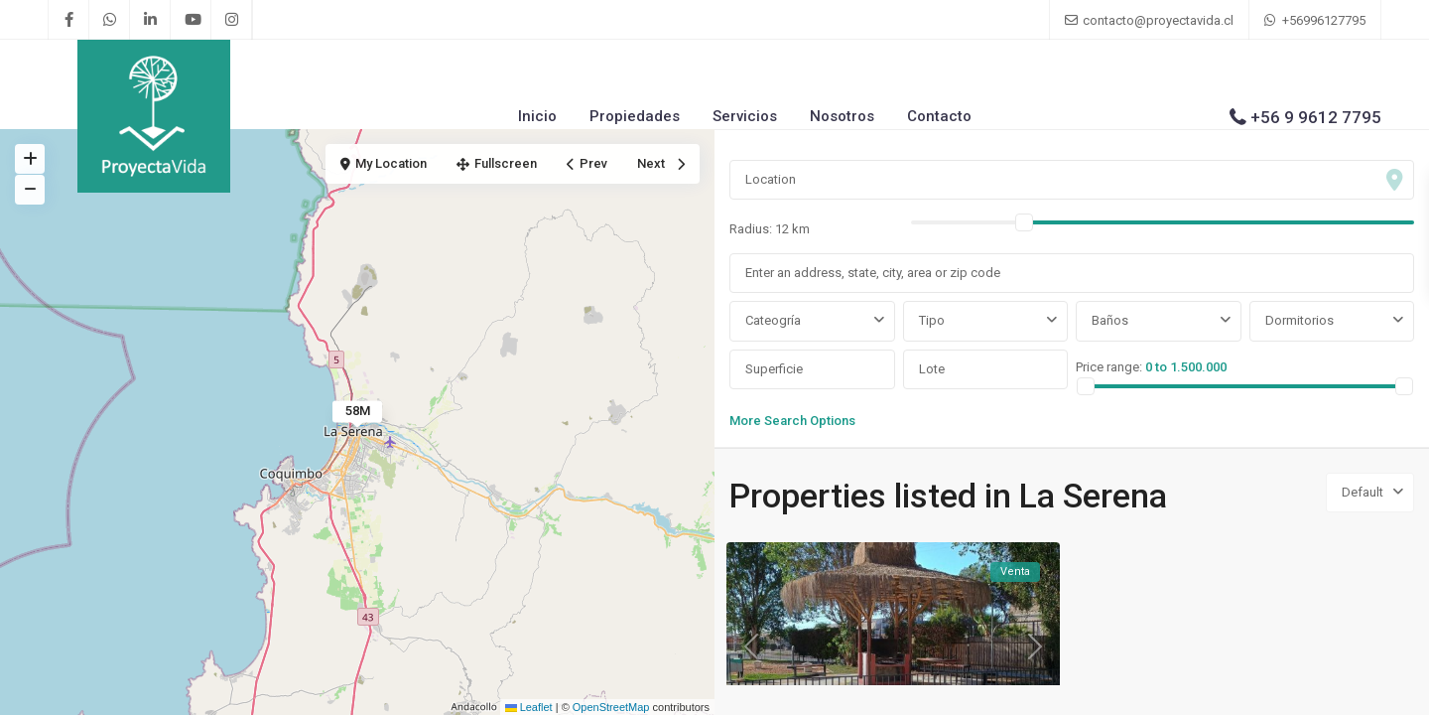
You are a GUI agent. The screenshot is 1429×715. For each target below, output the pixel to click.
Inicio (537, 116)
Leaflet (529, 707)
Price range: (1109, 366)
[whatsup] (109, 20)
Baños (1110, 320)
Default (1362, 492)
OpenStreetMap (611, 707)
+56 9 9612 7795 (1315, 117)
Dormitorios (1299, 320)
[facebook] (69, 20)
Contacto (939, 116)
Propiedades (634, 116)
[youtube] (191, 20)
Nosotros (842, 116)
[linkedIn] (150, 20)
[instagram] (231, 20)
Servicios (745, 116)
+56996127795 (1323, 20)
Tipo (932, 320)
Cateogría (773, 320)
